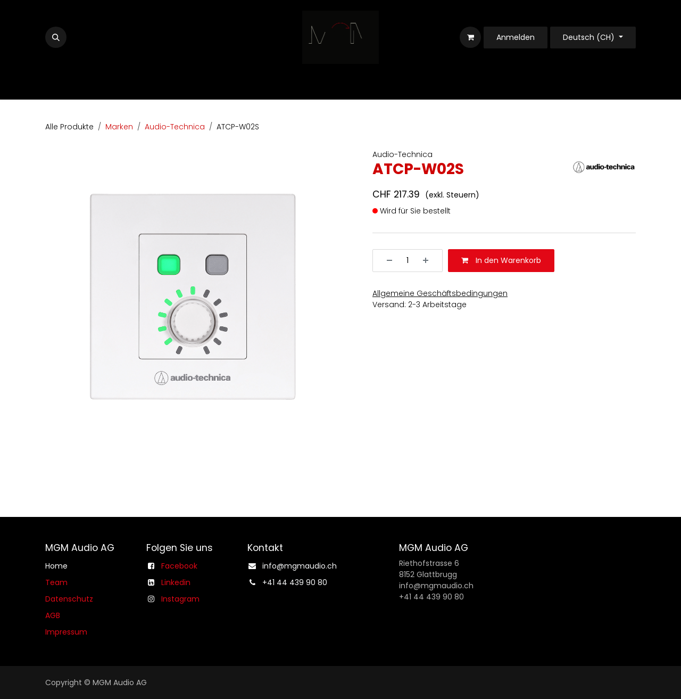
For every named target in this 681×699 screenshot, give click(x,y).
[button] (56, 37)
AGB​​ (52, 615)
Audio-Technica (175, 126)
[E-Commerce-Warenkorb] (470, 37)
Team (56, 582)
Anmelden (515, 37)
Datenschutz (69, 599)
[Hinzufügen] (429, 261)
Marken (119, 126)
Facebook (179, 566)
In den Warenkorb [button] (501, 260)
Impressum (66, 632)
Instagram (180, 599)
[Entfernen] (385, 261)
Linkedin (175, 582)
